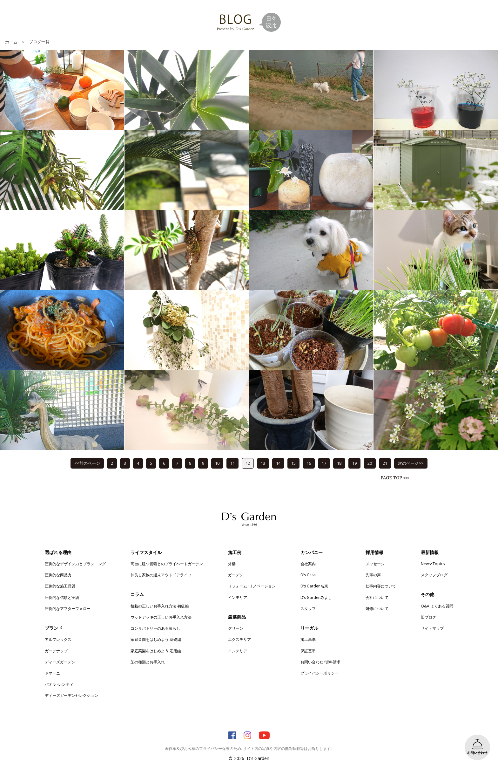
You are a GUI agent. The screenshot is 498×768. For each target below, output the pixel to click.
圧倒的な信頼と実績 (62, 597)
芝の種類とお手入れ (148, 662)
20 (369, 463)
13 (263, 463)
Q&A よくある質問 (437, 606)
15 (293, 463)
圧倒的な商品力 (58, 575)
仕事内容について (381, 586)
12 (248, 463)
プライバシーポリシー (319, 673)
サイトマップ (432, 628)
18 (339, 463)
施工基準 (308, 639)
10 (217, 463)
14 (278, 463)
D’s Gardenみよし (316, 597)
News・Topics (433, 563)
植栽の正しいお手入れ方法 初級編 (160, 606)
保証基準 (308, 651)
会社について (377, 597)
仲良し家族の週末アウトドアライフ (161, 575)
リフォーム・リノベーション (252, 586)
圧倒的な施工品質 (60, 586)
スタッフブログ (434, 575)
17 (324, 463)
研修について (377, 608)
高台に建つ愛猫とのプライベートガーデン (167, 563)
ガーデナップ (56, 651)
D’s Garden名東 (314, 586)
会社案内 (308, 563)
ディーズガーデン (60, 662)
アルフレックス (58, 639)
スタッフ (308, 608)
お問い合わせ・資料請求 (320, 662)
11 (232, 463)
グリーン (235, 628)
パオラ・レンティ (59, 684)
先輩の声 (373, 575)
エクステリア (239, 639)
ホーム (11, 42)
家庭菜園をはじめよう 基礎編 (156, 639)
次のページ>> (411, 463)
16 (308, 463)
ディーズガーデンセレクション (71, 695)
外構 (232, 563)
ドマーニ (52, 673)
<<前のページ (87, 463)
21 (385, 463)
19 (354, 463)
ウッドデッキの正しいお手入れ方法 (161, 617)
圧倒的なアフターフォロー (68, 608)
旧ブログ (428, 617)
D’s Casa (308, 575)
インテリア (237, 597)
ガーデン (235, 575)
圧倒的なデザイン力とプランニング (75, 563)
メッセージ (375, 563)
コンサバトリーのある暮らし (155, 628)
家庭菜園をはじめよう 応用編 (156, 651)
